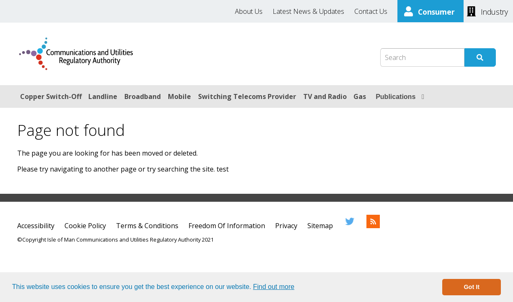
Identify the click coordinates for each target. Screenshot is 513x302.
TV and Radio (325, 96)
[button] (297, 287)
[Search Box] (422, 57)
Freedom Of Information (226, 225)
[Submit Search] (480, 57)
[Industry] (487, 11)
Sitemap (320, 225)
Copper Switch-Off (51, 96)
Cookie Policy (85, 225)
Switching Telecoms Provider (247, 96)
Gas (359, 96)
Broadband (142, 96)
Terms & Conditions (147, 225)
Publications (395, 96)
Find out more (273, 286)
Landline (102, 96)
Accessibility (35, 225)
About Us (249, 11)
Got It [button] (471, 287)
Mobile (179, 96)
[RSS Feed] (373, 225)
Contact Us (370, 11)
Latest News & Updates (308, 11)
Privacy (286, 225)
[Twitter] (349, 225)
